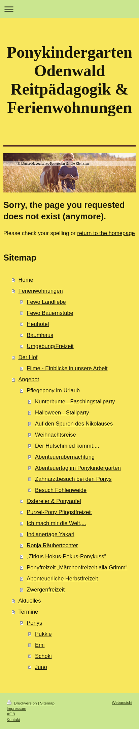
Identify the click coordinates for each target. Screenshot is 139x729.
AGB (11, 714)
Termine (28, 612)
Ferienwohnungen (41, 291)
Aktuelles (30, 601)
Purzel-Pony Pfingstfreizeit (59, 512)
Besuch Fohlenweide (60, 490)
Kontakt (13, 719)
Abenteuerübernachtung (65, 457)
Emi (39, 645)
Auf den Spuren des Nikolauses (74, 423)
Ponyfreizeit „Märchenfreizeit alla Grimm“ (77, 567)
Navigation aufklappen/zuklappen (69, 9)
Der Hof (28, 357)
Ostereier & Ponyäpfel (54, 501)
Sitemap (47, 703)
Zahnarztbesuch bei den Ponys (73, 479)
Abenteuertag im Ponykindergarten (78, 468)
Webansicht (122, 702)
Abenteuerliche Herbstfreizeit (62, 578)
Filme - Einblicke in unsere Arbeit (67, 368)
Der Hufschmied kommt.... (67, 446)
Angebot (29, 379)
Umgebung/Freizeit (50, 346)
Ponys (34, 623)
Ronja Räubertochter (52, 545)
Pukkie (43, 634)
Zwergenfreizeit (46, 589)
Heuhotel (38, 324)
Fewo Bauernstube (50, 313)
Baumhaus (40, 335)
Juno (41, 667)
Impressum (16, 708)
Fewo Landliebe (46, 302)
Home (26, 280)
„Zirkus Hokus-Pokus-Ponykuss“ (66, 556)
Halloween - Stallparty (62, 412)
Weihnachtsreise (55, 435)
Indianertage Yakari (50, 534)
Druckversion (22, 703)
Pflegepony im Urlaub (53, 390)
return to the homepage (106, 233)
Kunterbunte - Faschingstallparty (75, 401)
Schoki (43, 656)
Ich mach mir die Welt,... (56, 523)
